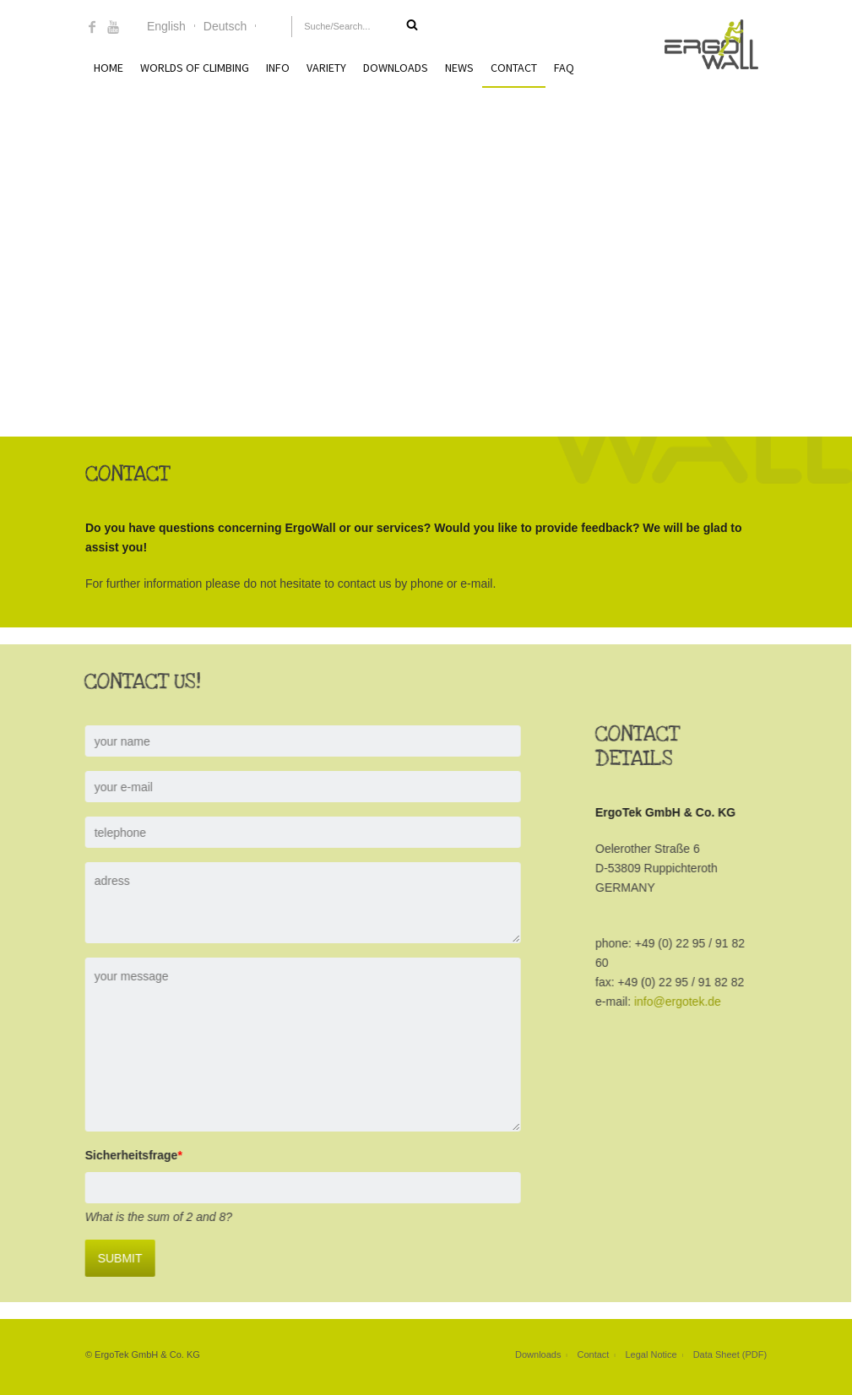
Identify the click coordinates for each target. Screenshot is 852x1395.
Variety (326, 67)
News (459, 67)
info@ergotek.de (663, 1001)
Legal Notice (650, 1354)
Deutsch (225, 26)
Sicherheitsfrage (118, 1155)
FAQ (564, 67)
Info (278, 67)
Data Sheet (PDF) (730, 1354)
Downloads (395, 67)
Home (108, 67)
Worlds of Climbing (194, 67)
